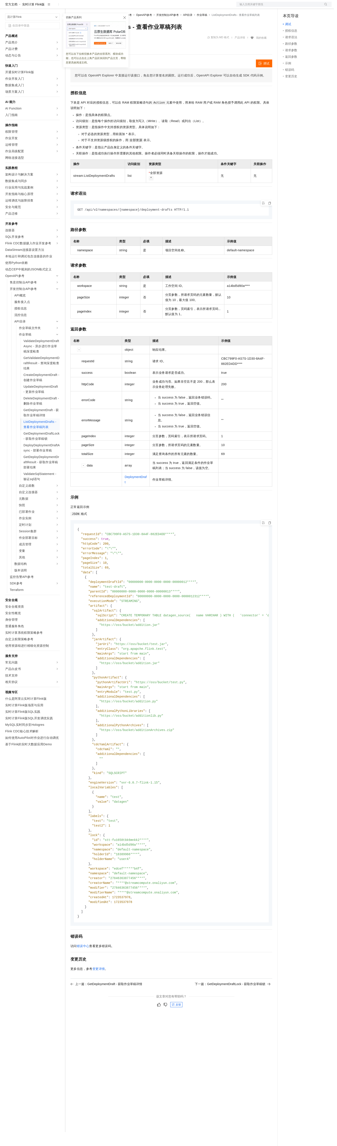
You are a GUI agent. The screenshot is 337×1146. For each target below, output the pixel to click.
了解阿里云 (143, 7)
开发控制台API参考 (167, 28)
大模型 (44, 7)
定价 (94, 7)
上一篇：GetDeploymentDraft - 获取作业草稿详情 (106, 1016)
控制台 (298, 6)
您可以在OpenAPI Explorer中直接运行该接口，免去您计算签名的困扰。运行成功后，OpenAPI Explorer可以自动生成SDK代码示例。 (170, 89)
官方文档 (11, 18)
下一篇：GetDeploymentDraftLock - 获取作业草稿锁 (232, 1016)
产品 (56, 7)
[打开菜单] (7, 7)
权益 (83, 7)
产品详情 (240, 51)
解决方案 (70, 7)
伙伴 (118, 7)
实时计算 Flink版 (33, 18)
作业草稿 (202, 28)
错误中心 (83, 978)
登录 (324, 6)
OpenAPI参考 (144, 28)
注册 (308, 6)
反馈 (176, 1036)
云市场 (105, 7)
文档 (278, 6)
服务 (128, 7)
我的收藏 (261, 51)
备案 (287, 6)
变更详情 (98, 1000)
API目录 (187, 28)
